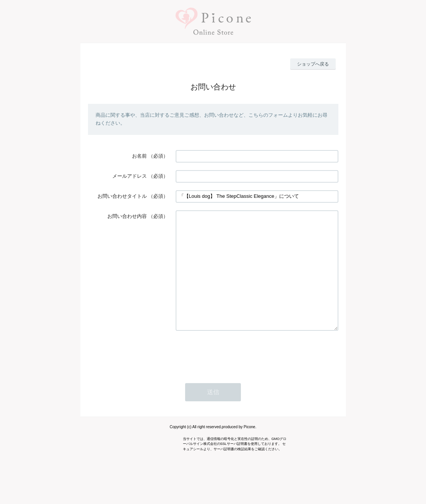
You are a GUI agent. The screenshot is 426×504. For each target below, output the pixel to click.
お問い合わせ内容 (127, 216)
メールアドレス (129, 176)
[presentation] (233, 376)
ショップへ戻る (313, 64)
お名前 (139, 156)
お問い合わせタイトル (122, 196)
